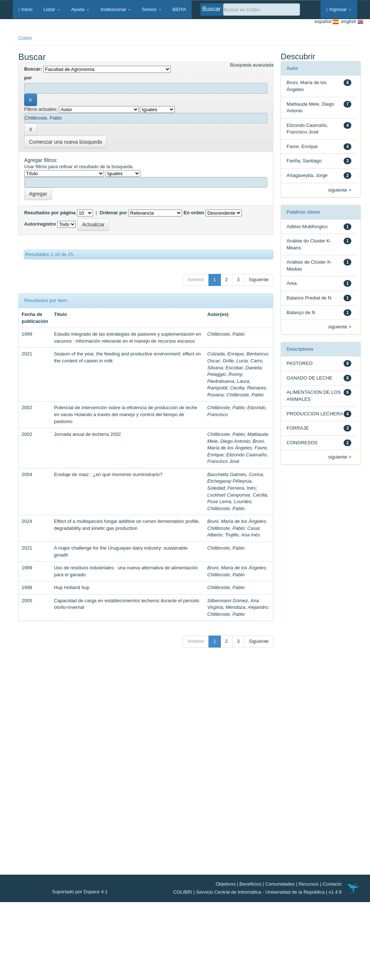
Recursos (309, 884)
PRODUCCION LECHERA (314, 413)
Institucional (115, 9)
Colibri (25, 38)
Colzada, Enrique (225, 354)
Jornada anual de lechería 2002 (87, 434)
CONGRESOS (302, 442)
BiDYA (179, 9)
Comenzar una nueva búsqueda (65, 142)
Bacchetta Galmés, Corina (235, 474)
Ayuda (80, 9)
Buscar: (33, 69)
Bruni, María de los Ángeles (236, 521)
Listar (52, 9)
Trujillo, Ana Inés (242, 535)
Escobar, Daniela (244, 367)
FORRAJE (297, 428)
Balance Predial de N (308, 298)
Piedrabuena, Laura (228, 381)
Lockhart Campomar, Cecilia (237, 495)
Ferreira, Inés (241, 488)
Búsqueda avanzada (252, 65)
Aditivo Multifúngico (307, 226)
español (326, 22)
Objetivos (226, 884)
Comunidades (280, 884)
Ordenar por (113, 212)
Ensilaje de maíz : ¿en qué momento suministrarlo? (108, 474)
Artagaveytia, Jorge (307, 175)
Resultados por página (49, 212)
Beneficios (251, 884)
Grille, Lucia (235, 360)
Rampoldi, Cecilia (225, 388)
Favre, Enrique (302, 146)
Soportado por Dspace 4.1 (80, 891)
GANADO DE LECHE (309, 378)
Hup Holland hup (71, 587)
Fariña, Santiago (303, 160)
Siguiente (259, 279)
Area (291, 283)
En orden (194, 212)
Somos (152, 9)
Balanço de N (300, 312)
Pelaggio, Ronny (224, 374)
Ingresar (339, 9)
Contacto (331, 884)
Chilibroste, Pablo (226, 334)
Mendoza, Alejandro (247, 607)
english (350, 22)
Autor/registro (40, 224)
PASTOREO (299, 363)
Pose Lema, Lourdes (229, 501)
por (28, 77)
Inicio (25, 9)
